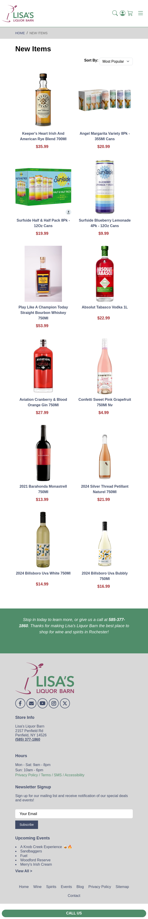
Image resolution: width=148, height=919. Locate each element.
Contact (74, 896)
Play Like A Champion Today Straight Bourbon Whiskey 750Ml (43, 312)
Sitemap (122, 887)
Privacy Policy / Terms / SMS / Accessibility (49, 775)
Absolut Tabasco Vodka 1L (105, 307)
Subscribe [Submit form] (27, 824)
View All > (23, 871)
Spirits (51, 887)
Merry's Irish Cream (36, 864)
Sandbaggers (31, 851)
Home (24, 887)
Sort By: (91, 60)
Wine (37, 887)
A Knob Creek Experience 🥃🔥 (46, 847)
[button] (115, 13)
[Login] (122, 13)
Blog (80, 887)
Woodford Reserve (35, 860)
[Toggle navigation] (140, 13)
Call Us (74, 913)
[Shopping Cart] (130, 13)
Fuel (23, 856)
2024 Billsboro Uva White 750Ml (43, 573)
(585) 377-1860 (27, 739)
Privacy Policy (99, 887)
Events (66, 887)
